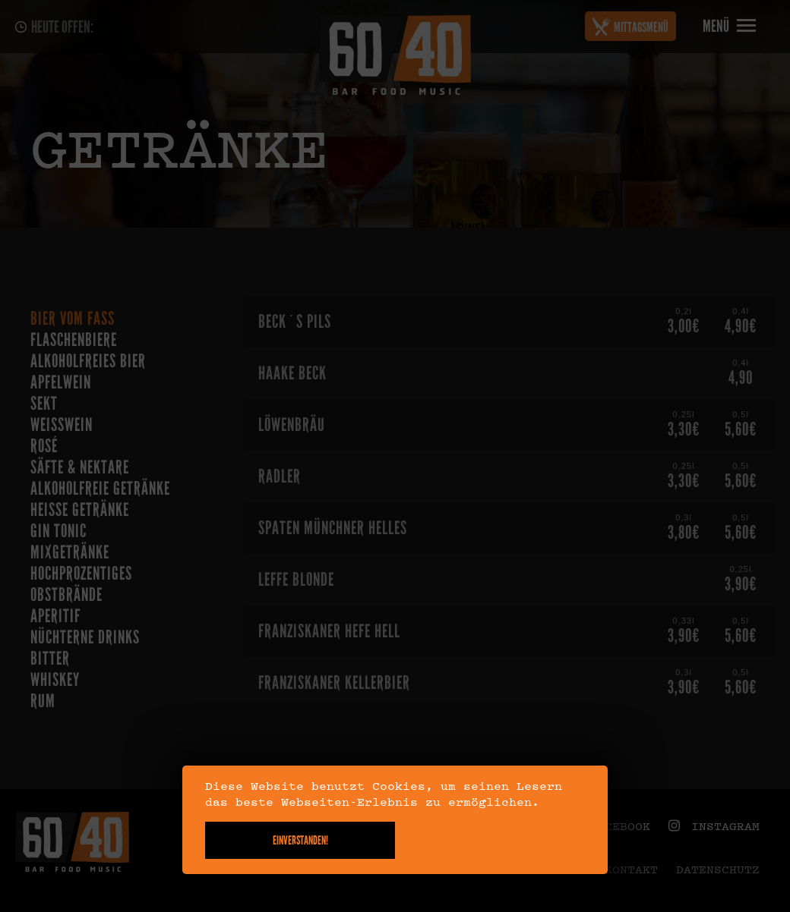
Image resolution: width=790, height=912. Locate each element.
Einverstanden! (300, 840)
